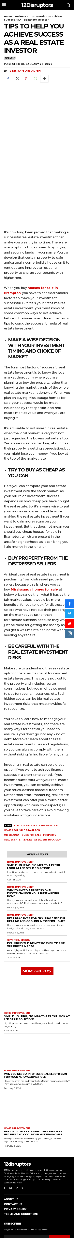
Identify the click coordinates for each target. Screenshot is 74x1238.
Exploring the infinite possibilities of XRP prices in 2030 (36, 916)
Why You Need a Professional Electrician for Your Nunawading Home (33, 864)
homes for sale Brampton (22, 801)
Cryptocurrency (18, 911)
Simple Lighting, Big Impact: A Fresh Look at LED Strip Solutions (33, 838)
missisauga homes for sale (22, 806)
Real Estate (12, 810)
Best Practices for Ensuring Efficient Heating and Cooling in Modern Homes (36, 891)
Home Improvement (20, 833)
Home (8, 16)
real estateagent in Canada (41, 810)
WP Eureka (63, 1226)
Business (20, 16)
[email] (26, 1210)
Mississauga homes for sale (34, 560)
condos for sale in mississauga (36, 796)
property (49, 806)
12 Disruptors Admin (24, 70)
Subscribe (59, 1210)
